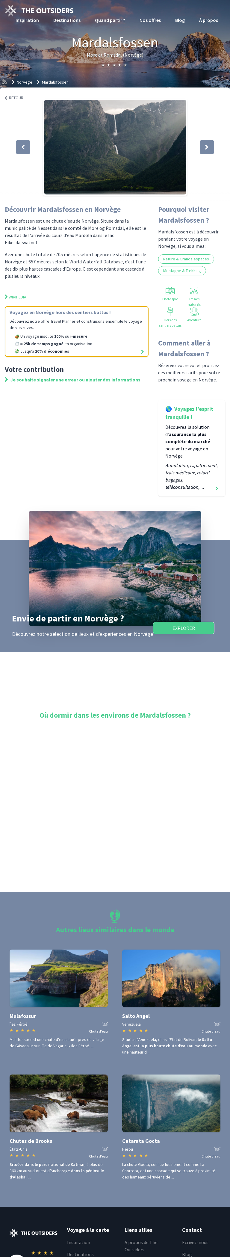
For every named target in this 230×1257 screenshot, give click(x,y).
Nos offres (150, 20)
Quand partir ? (110, 20)
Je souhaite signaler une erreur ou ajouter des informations (72, 380)
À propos (208, 20)
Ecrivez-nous (195, 1242)
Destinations (67, 20)
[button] (115, 147)
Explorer (183, 628)
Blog (180, 20)
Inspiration (27, 20)
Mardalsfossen (55, 82)
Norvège (24, 82)
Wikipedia (15, 297)
